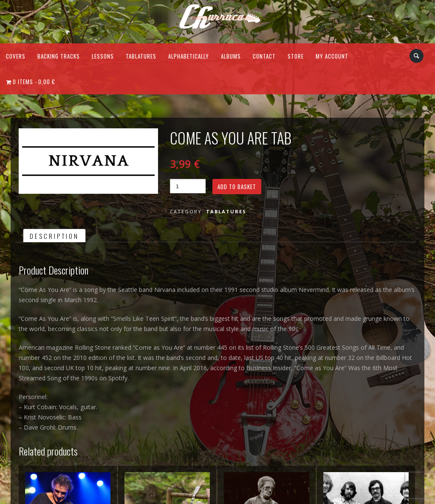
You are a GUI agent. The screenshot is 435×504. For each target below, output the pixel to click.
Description (54, 236)
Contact (264, 56)
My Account (332, 56)
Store (296, 56)
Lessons (103, 56)
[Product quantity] (188, 186)
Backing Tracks (58, 56)
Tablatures (141, 56)
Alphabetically (188, 56)
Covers (15, 56)
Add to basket (237, 186)
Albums (231, 56)
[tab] (54, 235)
